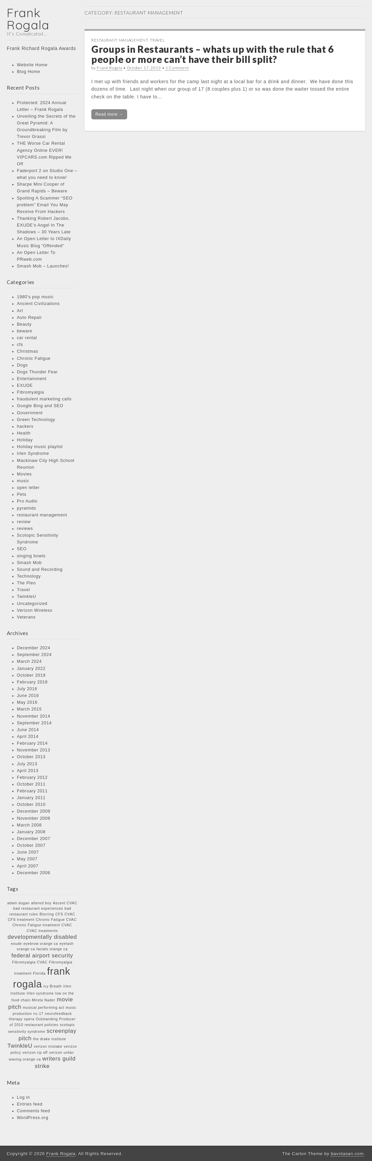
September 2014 (34, 723)
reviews (25, 528)
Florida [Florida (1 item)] (39, 973)
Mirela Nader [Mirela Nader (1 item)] (43, 1000)
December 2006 (33, 872)
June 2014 (28, 729)
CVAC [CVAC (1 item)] (67, 925)
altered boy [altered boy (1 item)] (41, 903)
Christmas (27, 351)
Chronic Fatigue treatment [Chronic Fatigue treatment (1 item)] (36, 925)
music (23, 481)
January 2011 (31, 797)
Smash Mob (29, 562)
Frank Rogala (28, 18)
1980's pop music (35, 297)
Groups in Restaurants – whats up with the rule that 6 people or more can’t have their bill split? (212, 54)
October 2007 (31, 845)
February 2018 (32, 682)
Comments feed (33, 1111)
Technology (29, 576)
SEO (22, 549)
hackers (25, 426)
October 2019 (31, 675)
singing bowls (31, 556)
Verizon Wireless (34, 610)
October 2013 (31, 756)
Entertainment (32, 378)
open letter (28, 487)
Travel (23, 589)
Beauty (24, 324)
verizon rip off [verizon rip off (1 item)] (35, 1052)
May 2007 (27, 859)
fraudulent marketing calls (44, 399)
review (24, 521)
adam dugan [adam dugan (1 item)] (18, 903)
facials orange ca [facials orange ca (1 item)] (52, 949)
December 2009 (33, 811)
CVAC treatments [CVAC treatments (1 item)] (42, 931)
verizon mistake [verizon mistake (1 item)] (48, 1046)
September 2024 (34, 654)
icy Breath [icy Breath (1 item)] (53, 986)
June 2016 (28, 695)
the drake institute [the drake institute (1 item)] (49, 1039)
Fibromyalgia (30, 392)
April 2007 (28, 866)
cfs (20, 344)
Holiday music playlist (40, 446)
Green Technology (36, 419)
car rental (27, 337)
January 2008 (31, 832)
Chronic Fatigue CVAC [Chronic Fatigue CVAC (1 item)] (56, 920)
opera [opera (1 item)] (29, 1019)
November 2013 (33, 750)
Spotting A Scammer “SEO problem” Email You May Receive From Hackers (45, 205)
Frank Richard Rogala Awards (41, 48)
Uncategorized (32, 603)
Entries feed (30, 1104)
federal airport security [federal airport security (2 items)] (42, 955)
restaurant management (42, 515)
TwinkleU (26, 596)
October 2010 (31, 804)
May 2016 (27, 702)
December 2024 (33, 648)
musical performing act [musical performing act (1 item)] (44, 1007)
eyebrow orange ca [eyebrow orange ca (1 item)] (40, 944)
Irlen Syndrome (33, 453)
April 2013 (28, 770)
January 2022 (31, 668)
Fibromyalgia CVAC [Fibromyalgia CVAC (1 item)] (30, 962)
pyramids (26, 508)
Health (24, 433)
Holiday (25, 440)
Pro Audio (27, 501)
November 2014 (33, 716)
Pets (21, 494)
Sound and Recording (40, 569)
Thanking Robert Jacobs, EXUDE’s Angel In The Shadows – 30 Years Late (44, 225)
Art (20, 310)
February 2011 (32, 791)
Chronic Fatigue (33, 358)
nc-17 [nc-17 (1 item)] (38, 1014)
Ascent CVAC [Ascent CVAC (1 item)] (65, 903)
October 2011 (31, 784)
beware (24, 331)
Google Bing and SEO (40, 405)
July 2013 (27, 764)
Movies (24, 474)
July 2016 (27, 689)
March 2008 (29, 825)
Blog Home (28, 71)
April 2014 (28, 736)
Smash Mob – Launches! (43, 266)
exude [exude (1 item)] (16, 944)
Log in (23, 1097)
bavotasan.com (347, 1153)
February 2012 (32, 777)
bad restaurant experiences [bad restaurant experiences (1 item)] (38, 908)
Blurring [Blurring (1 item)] (47, 914)
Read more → (109, 114)
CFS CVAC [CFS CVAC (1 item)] (65, 914)
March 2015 (29, 709)
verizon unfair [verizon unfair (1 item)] (61, 1052)
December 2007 (33, 838)
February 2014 (32, 743)
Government (30, 413)
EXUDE (25, 385)
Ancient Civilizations (38, 303)
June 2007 (28, 852)
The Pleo (26, 583)
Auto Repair (29, 317)
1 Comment (177, 67)
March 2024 (29, 661)
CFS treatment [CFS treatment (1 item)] (21, 920)
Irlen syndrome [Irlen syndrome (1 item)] (40, 993)
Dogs (22, 365)
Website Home (32, 65)
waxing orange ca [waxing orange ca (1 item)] (25, 1059)
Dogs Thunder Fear (37, 372)
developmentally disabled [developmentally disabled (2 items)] (42, 937)
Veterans (26, 617)
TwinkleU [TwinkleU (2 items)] (19, 1046)
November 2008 (33, 818)
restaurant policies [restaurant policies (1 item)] (42, 1025)
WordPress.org (32, 1117)
